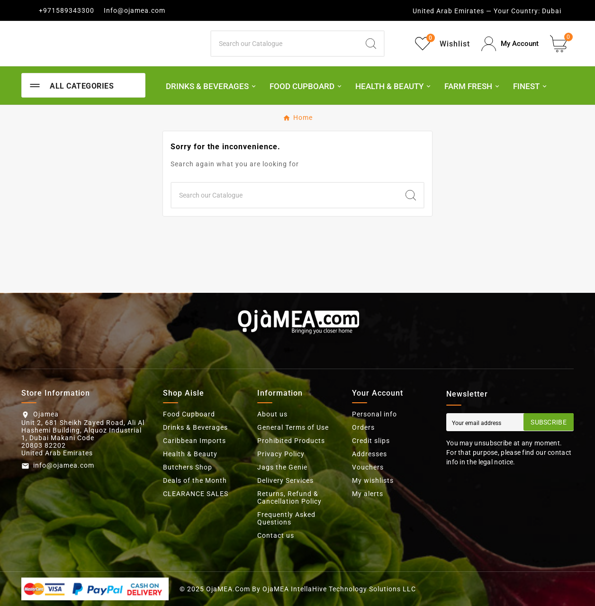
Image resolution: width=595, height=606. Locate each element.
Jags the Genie (282, 467)
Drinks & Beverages (195, 427)
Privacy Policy (281, 454)
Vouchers (368, 467)
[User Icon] (510, 43)
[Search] (285, 43)
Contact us (275, 535)
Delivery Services (285, 480)
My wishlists (373, 480)
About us (272, 414)
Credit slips (371, 440)
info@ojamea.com (63, 465)
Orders (363, 427)
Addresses (369, 454)
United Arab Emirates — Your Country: (476, 11)
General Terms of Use (293, 427)
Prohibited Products (291, 440)
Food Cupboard (189, 414)
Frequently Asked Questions (286, 518)
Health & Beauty (190, 454)
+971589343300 (66, 10)
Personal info (374, 414)
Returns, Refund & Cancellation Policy (289, 497)
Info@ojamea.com (134, 10)
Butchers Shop (187, 467)
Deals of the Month (195, 480)
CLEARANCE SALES (195, 493)
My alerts (367, 493)
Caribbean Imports (194, 440)
